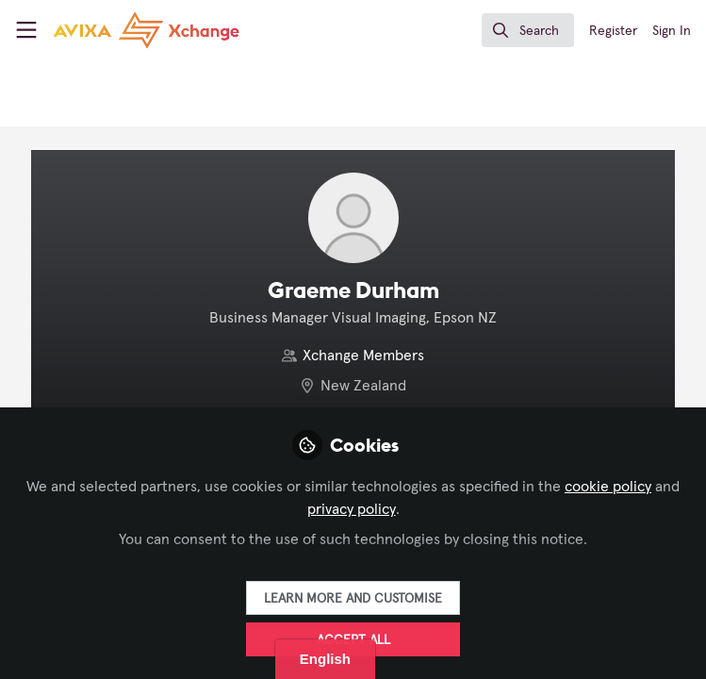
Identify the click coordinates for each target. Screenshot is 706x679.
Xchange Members (363, 355)
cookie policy (608, 486)
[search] (528, 30)
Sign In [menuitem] (671, 31)
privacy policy (351, 509)
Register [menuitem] (613, 31)
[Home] (146, 30)
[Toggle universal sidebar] (26, 30)
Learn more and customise (353, 598)
